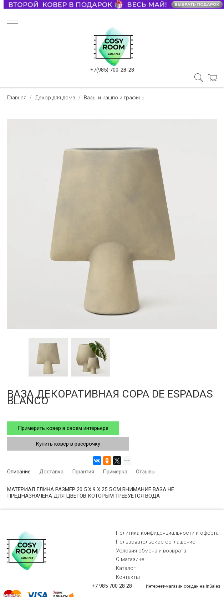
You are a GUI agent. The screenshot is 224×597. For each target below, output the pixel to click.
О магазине (130, 559)
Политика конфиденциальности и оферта (167, 533)
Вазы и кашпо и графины (115, 97)
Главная (16, 97)
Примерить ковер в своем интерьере (63, 428)
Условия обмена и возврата (151, 550)
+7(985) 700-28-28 (112, 70)
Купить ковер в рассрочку (68, 444)
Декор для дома (55, 97)
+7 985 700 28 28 (112, 586)
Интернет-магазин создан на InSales (183, 586)
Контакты (128, 577)
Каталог (126, 568)
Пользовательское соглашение (155, 542)
